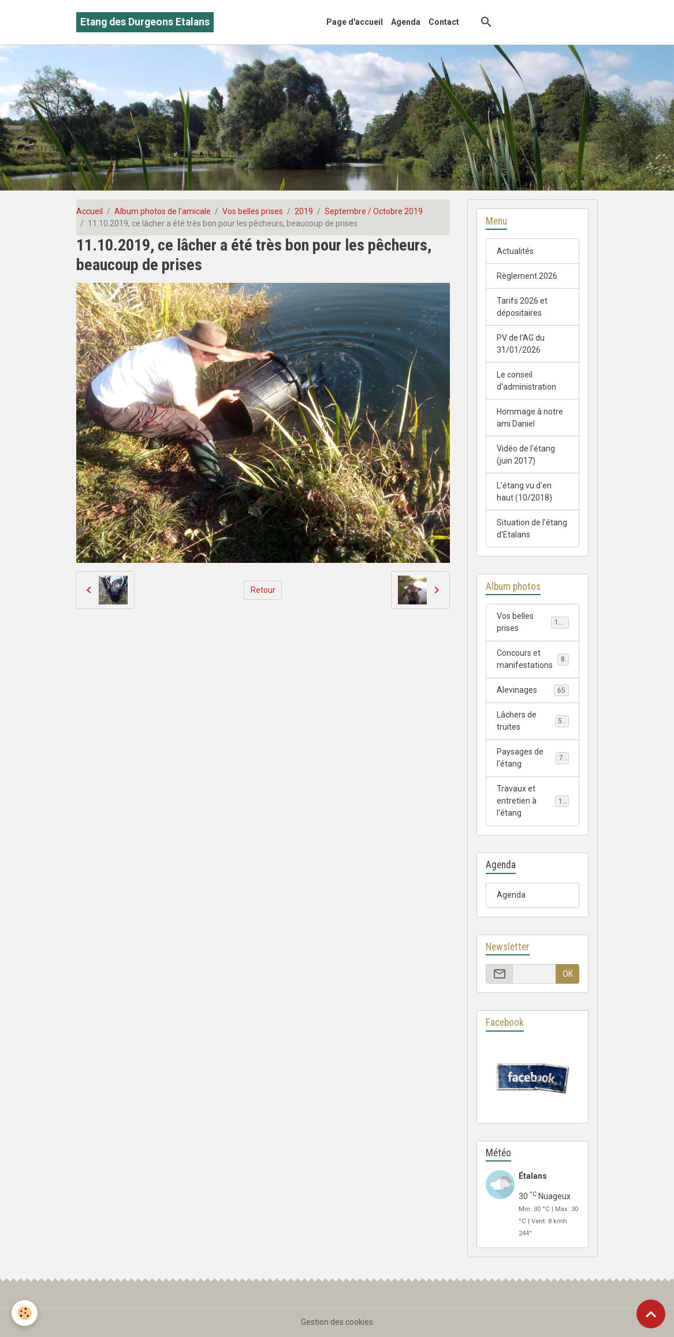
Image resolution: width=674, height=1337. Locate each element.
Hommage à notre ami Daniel (530, 417)
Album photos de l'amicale (162, 211)
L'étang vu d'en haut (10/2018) (524, 491)
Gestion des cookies (337, 1322)
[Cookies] (25, 1313)
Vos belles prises (252, 211)
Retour (263, 590)
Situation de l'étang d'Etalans (532, 528)
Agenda (405, 22)
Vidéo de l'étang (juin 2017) (526, 454)
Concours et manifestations (533, 659)
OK (568, 974)
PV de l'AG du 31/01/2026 (521, 343)
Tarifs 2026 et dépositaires (522, 307)
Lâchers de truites (533, 720)
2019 (304, 211)
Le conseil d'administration (526, 380)
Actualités (515, 251)
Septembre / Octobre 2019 (374, 211)
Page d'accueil (354, 22)
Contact (444, 22)
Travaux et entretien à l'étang (534, 800)
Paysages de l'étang (533, 757)
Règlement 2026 (527, 276)
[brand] (145, 22)
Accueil (89, 211)
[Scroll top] (650, 1313)
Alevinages (533, 690)
